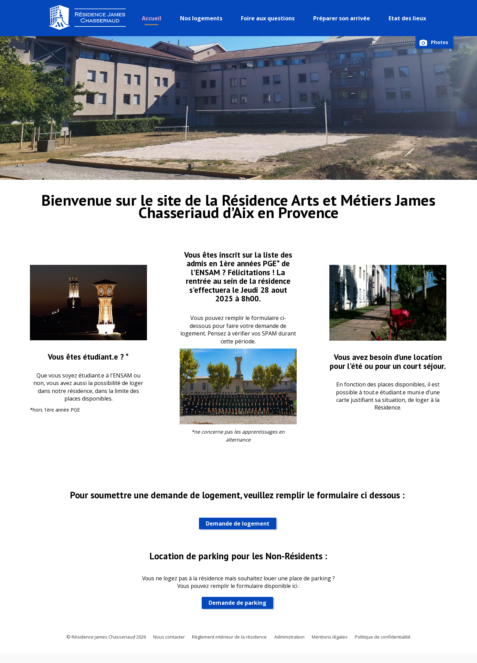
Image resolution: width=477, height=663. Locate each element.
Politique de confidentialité (395, 644)
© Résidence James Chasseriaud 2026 (93, 644)
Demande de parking (235, 607)
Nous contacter (162, 644)
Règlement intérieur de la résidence (228, 644)
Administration (293, 644)
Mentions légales (337, 644)
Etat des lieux (408, 18)
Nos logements (202, 18)
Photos (439, 42)
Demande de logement (235, 526)
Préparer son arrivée (343, 18)
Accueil (153, 18)
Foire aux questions (269, 18)
